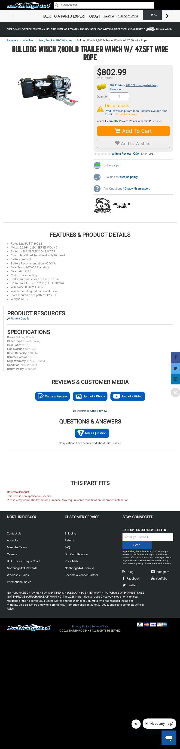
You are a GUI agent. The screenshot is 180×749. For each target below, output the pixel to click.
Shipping (70, 533)
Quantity (102, 96)
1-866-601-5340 (128, 16)
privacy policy (143, 563)
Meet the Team (17, 547)
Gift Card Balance (76, 554)
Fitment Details (19, 318)
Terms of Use (100, 626)
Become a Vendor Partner (81, 575)
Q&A (136, 153)
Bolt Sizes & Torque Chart (23, 561)
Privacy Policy (81, 626)
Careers (12, 554)
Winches (28, 40)
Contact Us (14, 533)
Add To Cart (133, 131)
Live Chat (108, 16)
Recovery (12, 40)
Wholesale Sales (18, 575)
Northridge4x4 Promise (80, 568)
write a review (98, 410)
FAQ (67, 547)
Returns (70, 540)
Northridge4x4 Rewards (22, 568)
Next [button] (167, 16)
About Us (13, 540)
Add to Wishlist (133, 143)
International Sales (19, 582)
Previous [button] (12, 16)
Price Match (72, 561)
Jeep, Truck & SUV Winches (55, 40)
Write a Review (121, 153)
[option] (90, 16)
